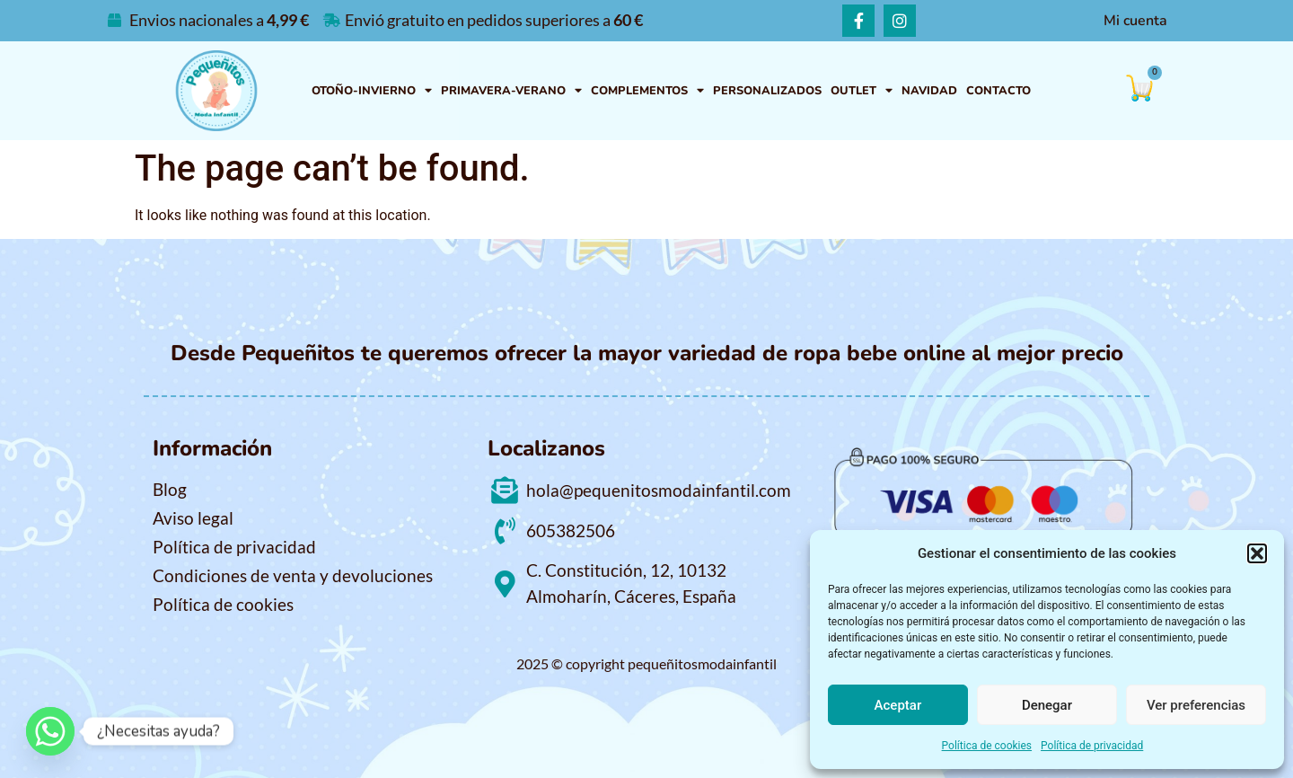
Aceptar (898, 705)
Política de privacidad (1092, 745)
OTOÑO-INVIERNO (372, 91)
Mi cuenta (1135, 21)
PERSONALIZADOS (767, 91)
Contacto (998, 91)
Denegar (1047, 705)
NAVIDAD (929, 91)
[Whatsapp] (50, 731)
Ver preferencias (1196, 705)
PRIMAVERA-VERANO (511, 91)
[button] (1257, 553)
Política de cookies (987, 745)
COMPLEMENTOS (647, 91)
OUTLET (862, 91)
